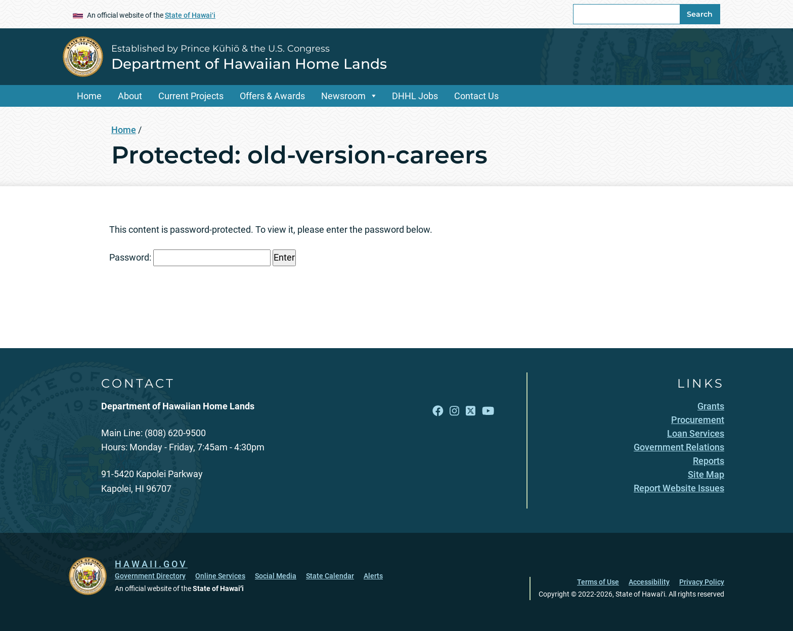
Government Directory (150, 576)
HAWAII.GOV (151, 564)
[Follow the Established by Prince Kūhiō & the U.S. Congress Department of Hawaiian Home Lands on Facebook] (438, 411)
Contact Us (476, 96)
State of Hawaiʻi (190, 15)
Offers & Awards (272, 96)
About (130, 96)
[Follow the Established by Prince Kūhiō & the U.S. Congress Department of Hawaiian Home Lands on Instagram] (454, 411)
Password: (190, 257)
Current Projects (191, 96)
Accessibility (649, 582)
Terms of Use (598, 582)
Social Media (275, 576)
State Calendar (330, 576)
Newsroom (343, 96)
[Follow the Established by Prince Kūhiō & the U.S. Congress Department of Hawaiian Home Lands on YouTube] (488, 411)
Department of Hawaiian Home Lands (249, 63)
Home (89, 96)
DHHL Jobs (415, 96)
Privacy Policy (701, 582)
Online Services (220, 576)
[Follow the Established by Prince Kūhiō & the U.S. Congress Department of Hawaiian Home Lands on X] (470, 411)
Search (700, 14)
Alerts (373, 576)
